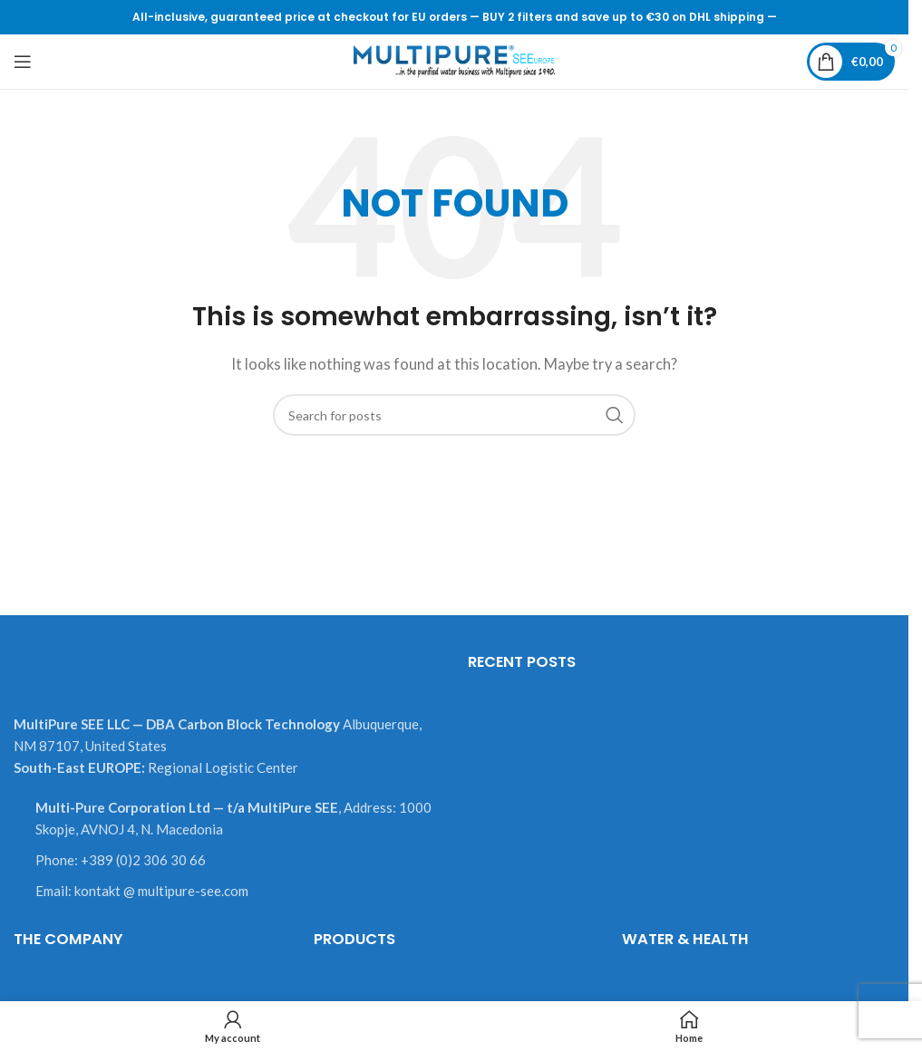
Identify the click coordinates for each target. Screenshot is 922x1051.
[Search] (454, 415)
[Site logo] (454, 60)
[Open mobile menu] (23, 61)
